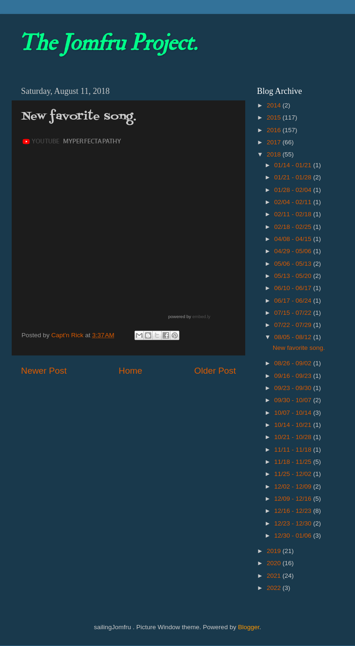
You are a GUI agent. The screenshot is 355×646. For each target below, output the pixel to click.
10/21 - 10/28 (293, 436)
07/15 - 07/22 (293, 312)
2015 (275, 117)
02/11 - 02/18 (293, 214)
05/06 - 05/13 (293, 263)
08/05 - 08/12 (293, 337)
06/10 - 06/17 (293, 287)
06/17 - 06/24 (293, 300)
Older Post (215, 371)
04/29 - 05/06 (293, 251)
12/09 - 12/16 (293, 498)
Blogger (248, 627)
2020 (275, 563)
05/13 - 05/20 (293, 275)
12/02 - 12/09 (293, 486)
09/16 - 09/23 (293, 375)
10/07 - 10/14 (293, 412)
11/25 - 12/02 (293, 473)
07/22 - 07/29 (293, 324)
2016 (275, 130)
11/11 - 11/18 (293, 449)
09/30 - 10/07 (293, 400)
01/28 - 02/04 (293, 189)
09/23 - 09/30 (293, 387)
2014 (275, 105)
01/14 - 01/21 (293, 165)
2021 (275, 575)
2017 (275, 142)
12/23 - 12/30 (293, 523)
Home (130, 371)
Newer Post (44, 371)
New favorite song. (299, 347)
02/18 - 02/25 (293, 226)
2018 (275, 154)
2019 (275, 550)
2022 (275, 587)
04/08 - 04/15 (293, 238)
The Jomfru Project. (108, 43)
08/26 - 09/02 (293, 363)
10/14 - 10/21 (293, 424)
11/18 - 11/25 (293, 461)
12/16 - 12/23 (293, 510)
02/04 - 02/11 (293, 202)
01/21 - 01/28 (293, 177)
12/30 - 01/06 (293, 535)
